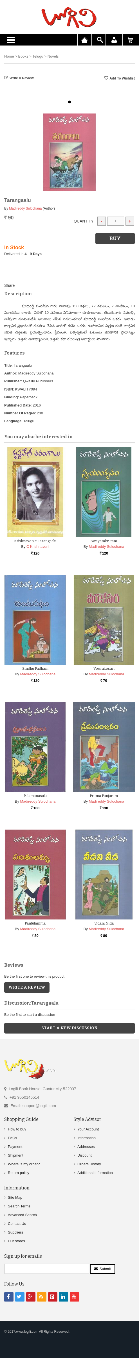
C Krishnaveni (37, 546)
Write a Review (22, 78)
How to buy (17, 1129)
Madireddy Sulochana (25, 208)
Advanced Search (22, 1215)
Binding (11, 397)
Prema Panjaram (104, 796)
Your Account (88, 1129)
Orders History (89, 1164)
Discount (84, 1155)
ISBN (8, 389)
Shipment (15, 1155)
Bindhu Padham (35, 668)
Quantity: (84, 221)
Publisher (12, 381)
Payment (15, 1146)
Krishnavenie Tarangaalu (35, 541)
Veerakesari (104, 668)
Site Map (15, 1197)
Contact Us (17, 1223)
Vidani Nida (104, 923)
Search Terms (19, 1206)
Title (8, 365)
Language (12, 421)
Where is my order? (24, 1164)
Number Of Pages (19, 413)
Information (86, 1138)
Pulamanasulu (35, 796)
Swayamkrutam (104, 541)
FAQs (12, 1138)
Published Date (17, 405)
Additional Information (95, 1173)
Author (10, 373)
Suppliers (15, 1232)
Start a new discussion (69, 1028)
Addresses (86, 1146)
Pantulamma (35, 923)
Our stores (16, 1241)
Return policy (18, 1173)
